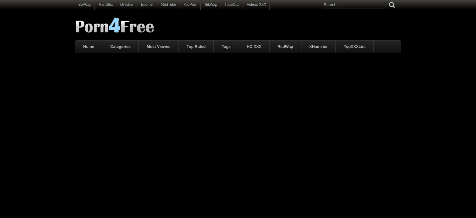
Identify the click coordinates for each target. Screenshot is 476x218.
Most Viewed (159, 46)
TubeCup (232, 4)
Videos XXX (256, 4)
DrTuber (127, 4)
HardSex (106, 4)
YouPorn (191, 4)
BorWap (84, 4)
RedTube (168, 4)
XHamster (318, 46)
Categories (120, 46)
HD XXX (254, 46)
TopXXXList (354, 46)
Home (88, 46)
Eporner (147, 4)
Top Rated (196, 46)
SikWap (211, 4)
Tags (226, 46)
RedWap (285, 46)
